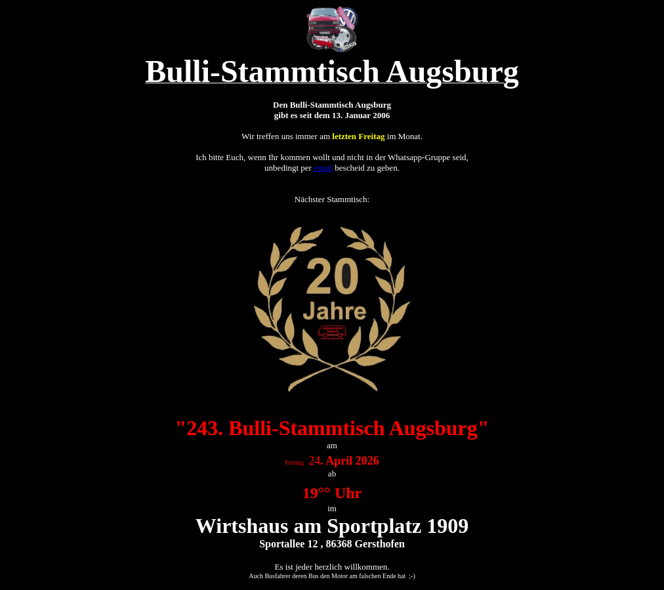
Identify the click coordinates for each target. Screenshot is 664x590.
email (323, 168)
